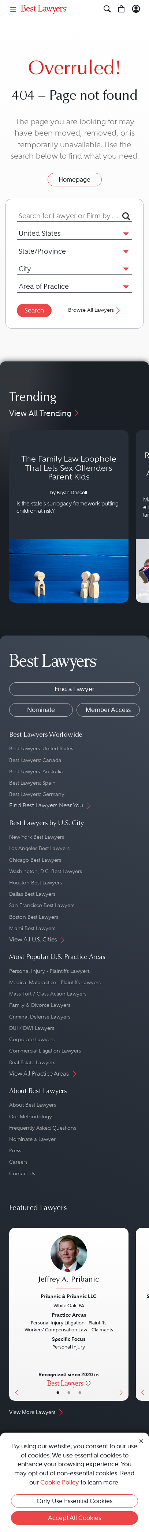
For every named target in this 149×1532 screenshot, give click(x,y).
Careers (18, 1162)
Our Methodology (30, 1116)
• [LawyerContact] (80, 1392)
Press (15, 1150)
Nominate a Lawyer (32, 1139)
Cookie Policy (59, 1482)
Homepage (74, 179)
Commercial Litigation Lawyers (45, 1051)
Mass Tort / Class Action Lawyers (47, 994)
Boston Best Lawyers (33, 917)
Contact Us (22, 1173)
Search (34, 310)
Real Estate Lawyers (32, 1062)
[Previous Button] (15, 1314)
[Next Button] (122, 1314)
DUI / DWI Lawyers (31, 1028)
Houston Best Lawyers (35, 883)
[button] (124, 234)
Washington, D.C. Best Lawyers (45, 871)
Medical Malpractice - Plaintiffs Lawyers (55, 982)
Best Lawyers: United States (41, 748)
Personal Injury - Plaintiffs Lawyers (49, 971)
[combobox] (69, 215)
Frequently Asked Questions (42, 1128)
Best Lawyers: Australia (36, 771)
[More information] (88, 1383)
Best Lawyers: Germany (36, 794)
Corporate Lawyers (32, 1039)
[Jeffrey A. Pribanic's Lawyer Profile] (68, 1263)
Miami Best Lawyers (32, 928)
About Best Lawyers (32, 1105)
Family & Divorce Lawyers (39, 1005)
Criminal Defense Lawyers (39, 1017)
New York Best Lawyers (36, 837)
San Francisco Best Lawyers (41, 905)
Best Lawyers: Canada (35, 760)
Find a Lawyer (74, 689)
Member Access (108, 709)
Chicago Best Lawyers (35, 860)
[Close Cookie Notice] (141, 1441)
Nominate (41, 709)
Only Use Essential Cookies (74, 1501)
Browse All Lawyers (95, 310)
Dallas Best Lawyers (32, 894)
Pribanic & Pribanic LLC (69, 1296)
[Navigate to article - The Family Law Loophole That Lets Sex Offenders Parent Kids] (68, 516)
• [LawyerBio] (69, 1392)
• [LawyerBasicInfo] (58, 1392)
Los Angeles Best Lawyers (39, 848)
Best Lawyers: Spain (32, 783)
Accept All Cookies (74, 1517)
